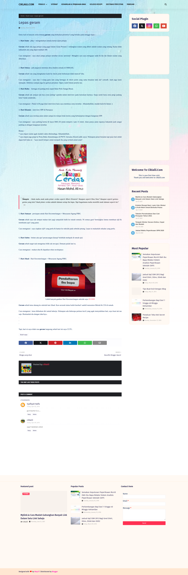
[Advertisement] (150, 55)
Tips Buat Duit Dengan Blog (154, 289)
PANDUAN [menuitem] (130, 4)
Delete (34, 414)
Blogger (55, 571)
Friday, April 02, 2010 (33, 406)
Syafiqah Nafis (33, 404)
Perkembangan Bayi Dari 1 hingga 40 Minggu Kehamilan (154, 303)
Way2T (37, 571)
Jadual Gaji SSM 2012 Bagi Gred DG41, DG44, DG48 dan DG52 (154, 277)
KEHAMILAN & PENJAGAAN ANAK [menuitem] (73, 4)
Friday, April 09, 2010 (33, 422)
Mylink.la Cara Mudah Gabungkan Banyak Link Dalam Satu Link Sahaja (44, 517)
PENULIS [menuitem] (41, 4)
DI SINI (92, 299)
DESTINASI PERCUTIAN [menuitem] (114, 4)
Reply (29, 414)
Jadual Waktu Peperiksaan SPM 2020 (149, 230)
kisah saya (29, 16)
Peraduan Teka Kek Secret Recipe (154, 316)
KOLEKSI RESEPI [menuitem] (96, 4)
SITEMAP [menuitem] (54, 4)
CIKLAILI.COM (26, 4)
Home (23, 16)
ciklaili (45, 364)
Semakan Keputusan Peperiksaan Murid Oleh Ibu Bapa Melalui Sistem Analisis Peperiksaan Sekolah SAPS (154, 260)
